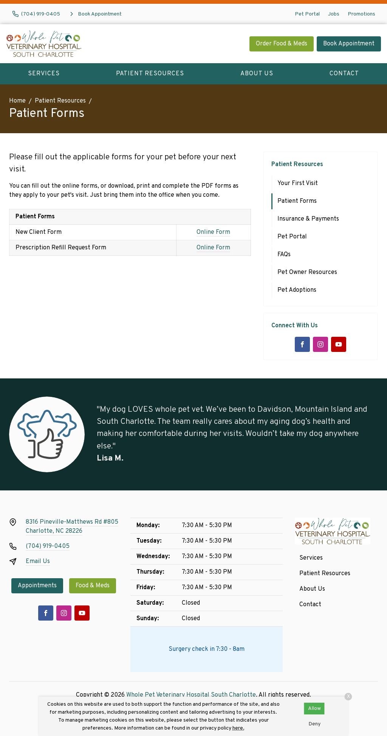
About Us (256, 74)
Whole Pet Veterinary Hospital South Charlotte (191, 695)
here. (238, 728)
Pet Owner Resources (307, 272)
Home (17, 101)
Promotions (361, 14)
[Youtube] (338, 344)
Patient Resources (150, 74)
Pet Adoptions (296, 290)
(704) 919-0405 (48, 546)
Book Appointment (349, 44)
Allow (314, 708)
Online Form (213, 232)
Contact (344, 74)
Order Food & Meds (281, 44)
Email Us (38, 561)
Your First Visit (297, 183)
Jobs (333, 14)
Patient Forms (297, 201)
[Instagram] (320, 344)
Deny (314, 724)
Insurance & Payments (308, 219)
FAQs (284, 254)
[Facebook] (302, 344)
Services (44, 74)
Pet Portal (307, 14)
